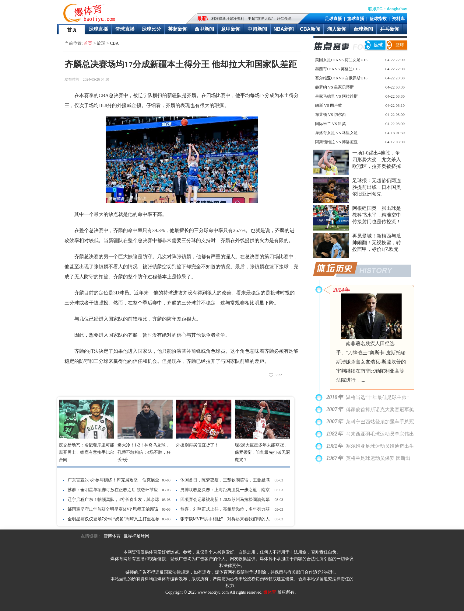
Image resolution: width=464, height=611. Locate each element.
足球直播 (333, 18)
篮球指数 (378, 18)
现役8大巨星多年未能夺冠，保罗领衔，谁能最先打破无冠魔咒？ (262, 452)
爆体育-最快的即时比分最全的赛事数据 (90, 11)
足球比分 (151, 29)
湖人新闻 (336, 29)
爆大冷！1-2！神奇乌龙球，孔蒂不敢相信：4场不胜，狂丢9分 (144, 452)
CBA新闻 (310, 29)
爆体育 (269, 592)
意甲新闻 (231, 29)
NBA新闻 (283, 29)
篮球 (101, 43)
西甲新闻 (204, 29)
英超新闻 (178, 29)
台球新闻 (363, 29)
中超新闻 (257, 29)
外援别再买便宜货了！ (197, 445)
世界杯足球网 (136, 536)
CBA (114, 43)
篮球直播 (355, 18)
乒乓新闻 (389, 29)
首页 (72, 30)
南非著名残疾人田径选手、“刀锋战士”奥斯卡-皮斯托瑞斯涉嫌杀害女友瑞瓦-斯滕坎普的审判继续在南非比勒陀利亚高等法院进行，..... (371, 362)
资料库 (398, 18)
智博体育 (112, 536)
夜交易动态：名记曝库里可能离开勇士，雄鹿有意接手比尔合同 (86, 452)
